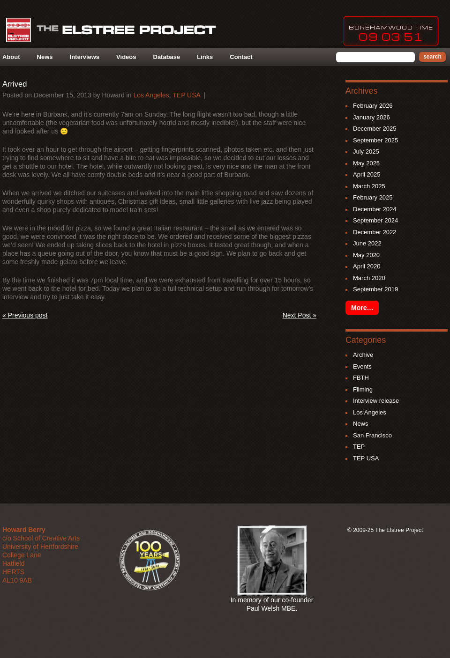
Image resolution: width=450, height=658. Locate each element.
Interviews (85, 57)
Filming (363, 389)
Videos (126, 57)
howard (113, 95)
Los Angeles (151, 95)
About (11, 57)
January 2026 (371, 117)
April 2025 (367, 174)
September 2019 (375, 289)
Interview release (376, 400)
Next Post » (299, 315)
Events (362, 366)
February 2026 (373, 105)
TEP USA (186, 95)
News (45, 57)
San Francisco (372, 435)
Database (166, 57)
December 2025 (375, 128)
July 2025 (366, 151)
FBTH (361, 377)
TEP (359, 446)
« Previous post (25, 315)
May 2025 (366, 163)
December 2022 (375, 232)
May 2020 (366, 255)
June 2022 (367, 243)
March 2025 (369, 186)
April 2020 (367, 266)
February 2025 (373, 197)
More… (362, 307)
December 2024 (375, 209)
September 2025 (375, 140)
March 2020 (369, 277)
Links (205, 57)
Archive (363, 354)
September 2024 (375, 220)
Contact (241, 57)
